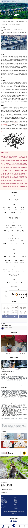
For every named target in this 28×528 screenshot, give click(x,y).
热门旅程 (2, 507)
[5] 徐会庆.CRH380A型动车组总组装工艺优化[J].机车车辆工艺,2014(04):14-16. (13, 380)
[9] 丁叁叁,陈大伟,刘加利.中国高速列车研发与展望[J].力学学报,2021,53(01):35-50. (13, 398)
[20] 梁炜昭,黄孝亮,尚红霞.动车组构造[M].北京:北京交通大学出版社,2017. (12, 410)
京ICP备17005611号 (14, 513)
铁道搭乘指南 (3, 506)
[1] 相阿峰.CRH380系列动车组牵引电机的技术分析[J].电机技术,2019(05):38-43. (13, 376)
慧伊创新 (11, 518)
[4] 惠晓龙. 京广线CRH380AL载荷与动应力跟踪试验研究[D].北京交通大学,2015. (13, 379)
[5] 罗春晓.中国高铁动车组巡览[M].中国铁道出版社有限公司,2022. (11, 394)
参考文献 (19, 511)
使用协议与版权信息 (10, 511)
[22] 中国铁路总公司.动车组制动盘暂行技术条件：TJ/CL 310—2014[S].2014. (12, 412)
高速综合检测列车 (4, 502)
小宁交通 (15, 507)
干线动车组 (3, 499)
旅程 (19, 526)
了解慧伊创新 (16, 508)
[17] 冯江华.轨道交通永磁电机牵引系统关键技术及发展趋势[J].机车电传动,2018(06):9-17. (14, 407)
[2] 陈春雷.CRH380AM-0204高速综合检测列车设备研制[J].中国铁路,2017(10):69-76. (14, 377)
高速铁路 (15, 500)
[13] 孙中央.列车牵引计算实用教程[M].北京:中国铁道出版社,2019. (11, 403)
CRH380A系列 (10, 1)
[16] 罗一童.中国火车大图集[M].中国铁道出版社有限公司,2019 (10, 406)
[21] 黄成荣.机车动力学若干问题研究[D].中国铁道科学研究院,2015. (11, 411)
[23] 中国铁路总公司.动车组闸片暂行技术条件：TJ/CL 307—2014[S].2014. (12, 413)
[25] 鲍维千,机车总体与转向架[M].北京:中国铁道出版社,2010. (10, 415)
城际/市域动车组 (4, 500)
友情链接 (22, 511)
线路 (8, 526)
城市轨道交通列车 (4, 501)
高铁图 (15, 499)
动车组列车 (5, 1)
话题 (25, 526)
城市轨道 (15, 502)
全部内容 (15, 506)
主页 (2, 1)
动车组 (3, 526)
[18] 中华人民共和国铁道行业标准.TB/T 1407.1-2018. (9, 408)
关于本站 (5, 511)
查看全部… (12, 371)
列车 (2, 497)
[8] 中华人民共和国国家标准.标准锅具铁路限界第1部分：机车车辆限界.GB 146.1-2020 (14, 397)
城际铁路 (15, 501)
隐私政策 (15, 511)
